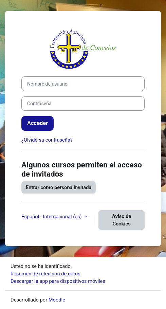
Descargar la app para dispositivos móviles (58, 281)
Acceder (37, 123)
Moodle (57, 300)
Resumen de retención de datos (45, 274)
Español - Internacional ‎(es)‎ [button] (52, 217)
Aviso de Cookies (121, 220)
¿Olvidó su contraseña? (47, 140)
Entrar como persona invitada (58, 187)
